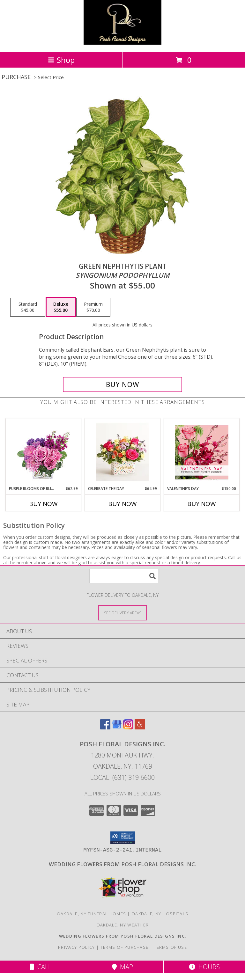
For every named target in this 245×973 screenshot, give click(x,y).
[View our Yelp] (140, 727)
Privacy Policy (76, 947)
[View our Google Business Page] (117, 727)
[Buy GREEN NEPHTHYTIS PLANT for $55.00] (122, 384)
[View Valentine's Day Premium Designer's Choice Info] (201, 452)
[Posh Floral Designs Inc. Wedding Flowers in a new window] (122, 864)
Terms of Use (170, 947)
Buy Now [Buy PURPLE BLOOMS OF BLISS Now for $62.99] (43, 504)
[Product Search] (123, 576)
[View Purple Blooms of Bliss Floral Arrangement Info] (43, 452)
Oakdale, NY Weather (122, 925)
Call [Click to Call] (40, 966)
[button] (122, 837)
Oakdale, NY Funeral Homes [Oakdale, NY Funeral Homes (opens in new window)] (91, 914)
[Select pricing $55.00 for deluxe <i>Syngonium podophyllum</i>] (61, 307)
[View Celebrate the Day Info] (122, 452)
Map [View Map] (122, 966)
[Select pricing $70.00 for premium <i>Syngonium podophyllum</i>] (93, 307)
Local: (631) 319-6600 (122, 777)
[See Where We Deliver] (122, 613)
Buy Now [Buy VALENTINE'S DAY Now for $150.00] (201, 504)
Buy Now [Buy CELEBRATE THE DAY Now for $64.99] (122, 504)
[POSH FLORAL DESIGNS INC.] (122, 43)
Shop (61, 60)
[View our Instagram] (128, 727)
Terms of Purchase (124, 947)
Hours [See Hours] (204, 966)
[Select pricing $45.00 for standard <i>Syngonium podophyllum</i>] (28, 307)
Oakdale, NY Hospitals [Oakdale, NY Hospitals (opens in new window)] (159, 914)
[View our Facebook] (105, 727)
